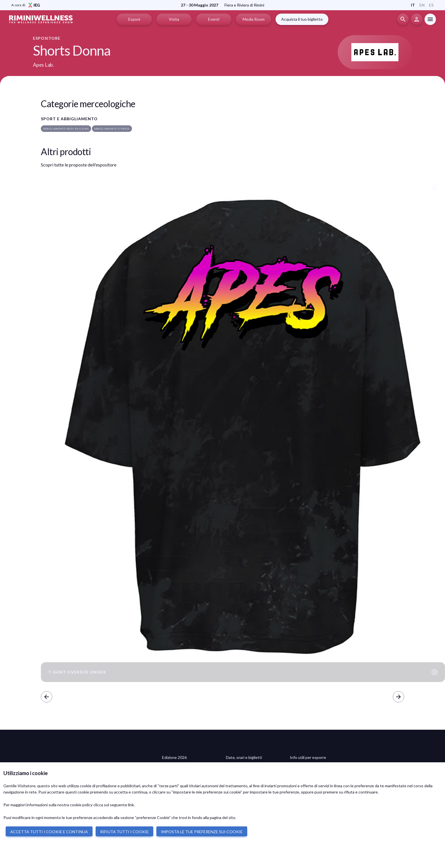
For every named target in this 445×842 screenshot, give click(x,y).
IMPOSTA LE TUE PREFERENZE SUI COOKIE (202, 831)
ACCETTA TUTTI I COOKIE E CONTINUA (49, 831)
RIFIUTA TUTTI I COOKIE (124, 831)
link (131, 804)
